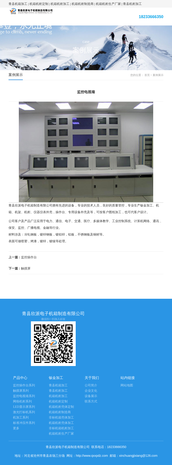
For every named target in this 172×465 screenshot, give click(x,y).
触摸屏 (19, 268)
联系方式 (91, 401)
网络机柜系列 (22, 401)
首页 (147, 75)
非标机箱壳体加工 (61, 417)
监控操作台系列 (24, 385)
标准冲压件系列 (24, 423)
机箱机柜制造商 (83, 4)
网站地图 (126, 385)
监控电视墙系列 (24, 396)
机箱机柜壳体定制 (61, 406)
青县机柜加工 (132, 4)
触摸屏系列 (21, 390)
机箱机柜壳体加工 (61, 423)
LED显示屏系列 (24, 406)
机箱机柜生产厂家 (108, 4)
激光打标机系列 (24, 412)
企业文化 (91, 390)
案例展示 (158, 75)
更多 (16, 428)
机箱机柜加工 (60, 4)
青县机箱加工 (18, 4)
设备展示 (91, 396)
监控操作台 (23, 257)
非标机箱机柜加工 (61, 428)
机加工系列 (21, 417)
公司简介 (91, 385)
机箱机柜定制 (39, 4)
